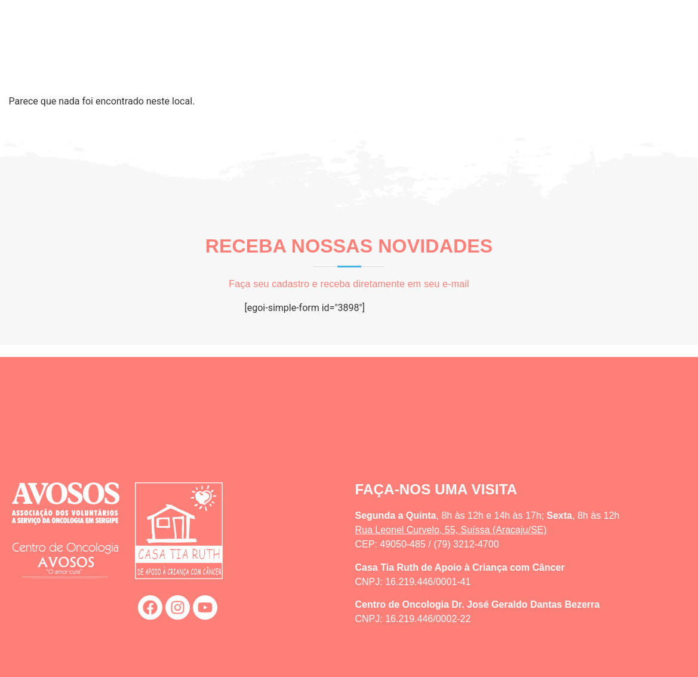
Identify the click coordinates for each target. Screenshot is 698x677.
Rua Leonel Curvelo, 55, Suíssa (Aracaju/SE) (451, 530)
